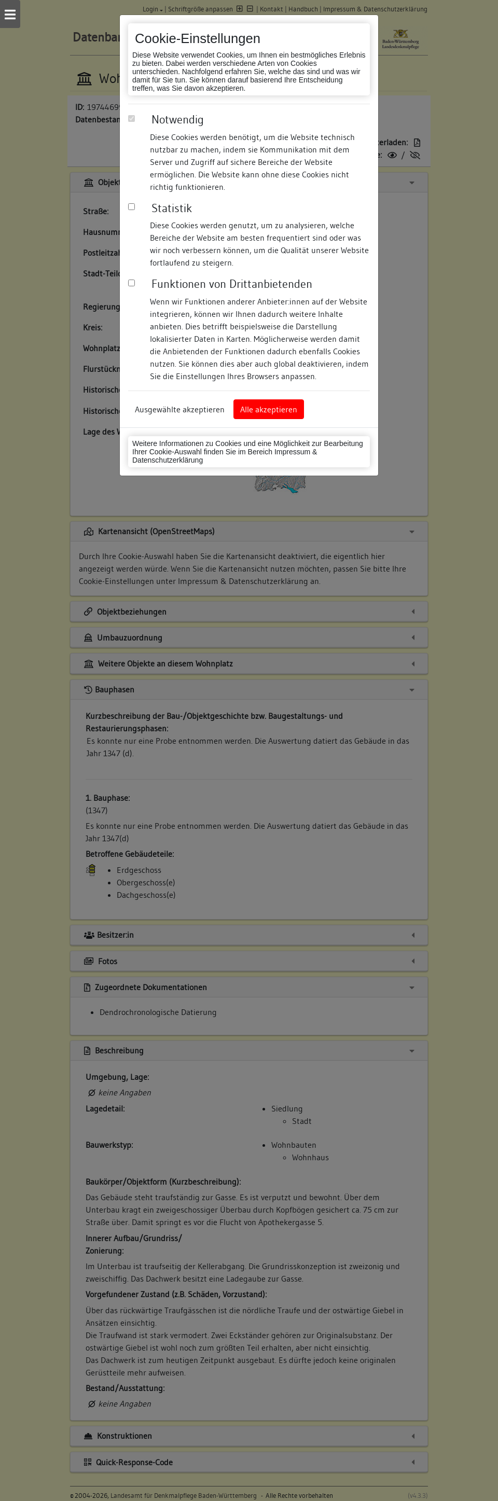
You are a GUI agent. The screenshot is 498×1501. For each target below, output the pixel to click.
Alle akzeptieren (268, 409)
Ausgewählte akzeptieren (180, 409)
